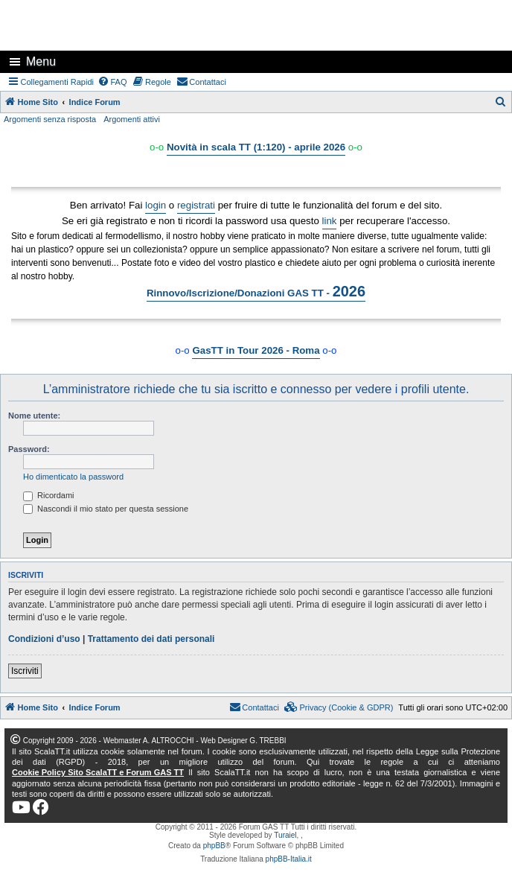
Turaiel (285, 835)
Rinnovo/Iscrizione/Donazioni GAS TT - (256, 291)
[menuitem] (112, 82)
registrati (196, 205)
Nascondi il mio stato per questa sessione (105, 508)
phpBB (214, 845)
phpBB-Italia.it (289, 859)
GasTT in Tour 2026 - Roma (255, 350)
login (155, 205)
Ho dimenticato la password (73, 476)
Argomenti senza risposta (50, 119)
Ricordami (48, 495)
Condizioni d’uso (44, 639)
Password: (29, 449)
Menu (41, 61)
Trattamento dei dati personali (151, 639)
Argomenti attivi (131, 119)
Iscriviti (25, 671)
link (329, 220)
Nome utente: (34, 415)
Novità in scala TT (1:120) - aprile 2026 (256, 147)
